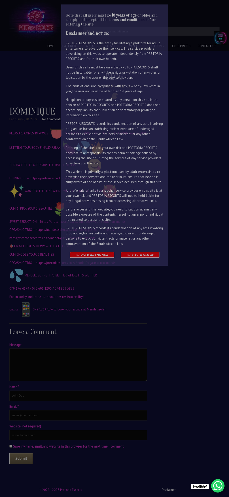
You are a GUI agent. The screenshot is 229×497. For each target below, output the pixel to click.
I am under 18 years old (140, 254)
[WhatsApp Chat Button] (218, 486)
